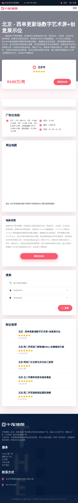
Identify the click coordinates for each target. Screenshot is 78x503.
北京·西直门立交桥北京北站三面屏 (35, 362)
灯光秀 (5, 459)
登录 (64, 3)
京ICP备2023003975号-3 (56, 499)
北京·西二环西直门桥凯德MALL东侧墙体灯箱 (41, 346)
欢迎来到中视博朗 (12, 3)
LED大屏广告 (7, 454)
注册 (73, 3)
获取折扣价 (62, 82)
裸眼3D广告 (7, 457)
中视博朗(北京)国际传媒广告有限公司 (26, 499)
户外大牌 (5, 462)
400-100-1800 (32, 3)
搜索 (65, 308)
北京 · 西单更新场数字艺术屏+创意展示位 (39, 331)
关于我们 (5, 465)
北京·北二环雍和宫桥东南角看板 (34, 377)
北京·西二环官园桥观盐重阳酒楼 (34, 392)
